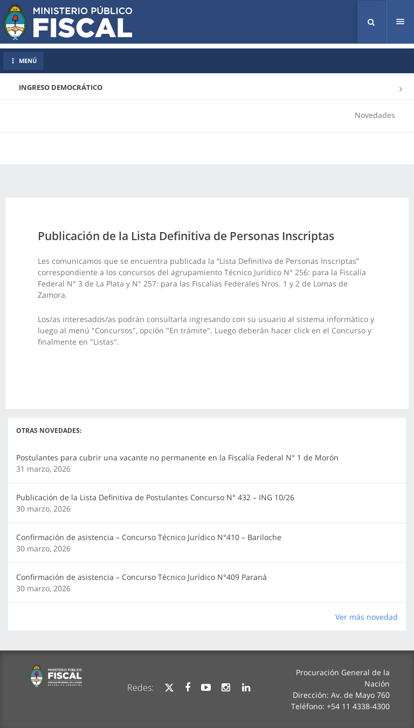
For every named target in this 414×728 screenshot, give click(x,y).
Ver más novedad (366, 617)
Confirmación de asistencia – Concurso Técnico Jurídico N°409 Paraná (141, 577)
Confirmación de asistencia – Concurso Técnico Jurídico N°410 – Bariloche (148, 537)
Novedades (375, 115)
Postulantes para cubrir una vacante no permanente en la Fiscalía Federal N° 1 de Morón (177, 457)
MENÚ (23, 61)
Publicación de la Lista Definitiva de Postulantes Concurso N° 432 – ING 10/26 (155, 497)
